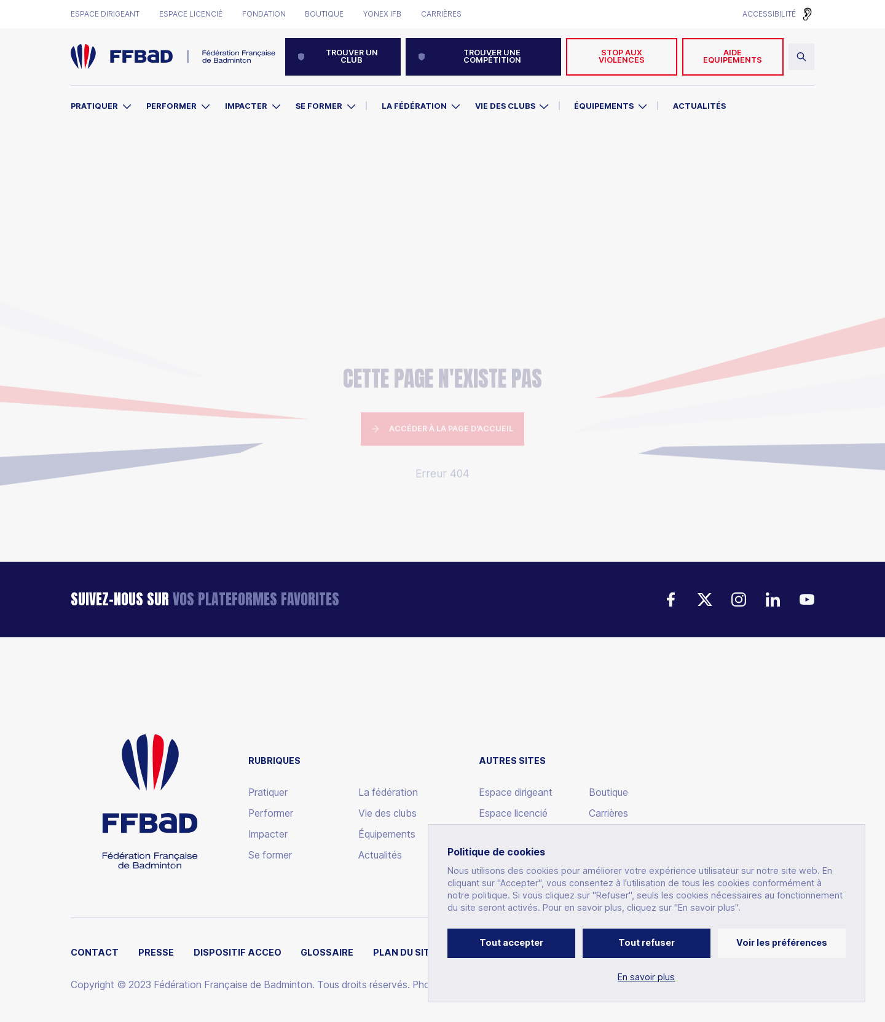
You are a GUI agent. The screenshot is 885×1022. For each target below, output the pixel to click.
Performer (171, 106)
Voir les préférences (781, 942)
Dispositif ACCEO (237, 952)
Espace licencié (190, 14)
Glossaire (327, 952)
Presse (156, 952)
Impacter (246, 106)
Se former (319, 106)
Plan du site (404, 952)
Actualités (699, 106)
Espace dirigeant (105, 14)
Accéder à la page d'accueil (443, 352)
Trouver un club (337, 56)
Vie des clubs (505, 106)
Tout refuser (646, 942)
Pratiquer (94, 106)
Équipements (604, 106)
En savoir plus (646, 977)
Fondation (264, 14)
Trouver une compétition (469, 56)
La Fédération (414, 106)
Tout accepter (511, 942)
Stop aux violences (622, 56)
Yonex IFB (382, 14)
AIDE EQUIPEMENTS (732, 56)
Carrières (441, 14)
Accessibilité (769, 13)
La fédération (388, 792)
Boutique (324, 14)
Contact (95, 952)
